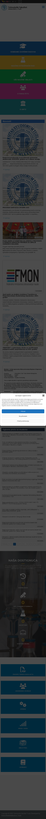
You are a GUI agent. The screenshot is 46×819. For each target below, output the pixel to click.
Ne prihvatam (23, 416)
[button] (43, 395)
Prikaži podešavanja (23, 421)
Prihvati (23, 411)
